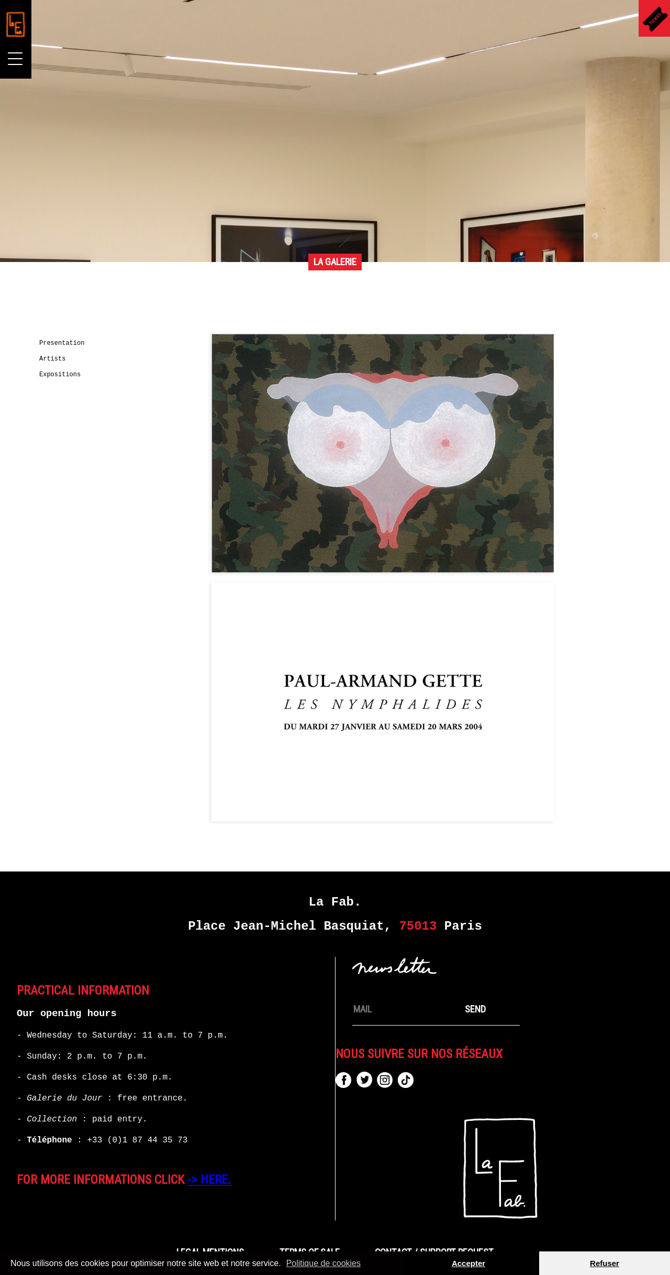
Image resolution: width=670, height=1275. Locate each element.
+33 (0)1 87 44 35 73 (137, 1140)
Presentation (61, 343)
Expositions (60, 374)
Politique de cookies (323, 1263)
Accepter (468, 1263)
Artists (52, 359)
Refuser (604, 1263)
